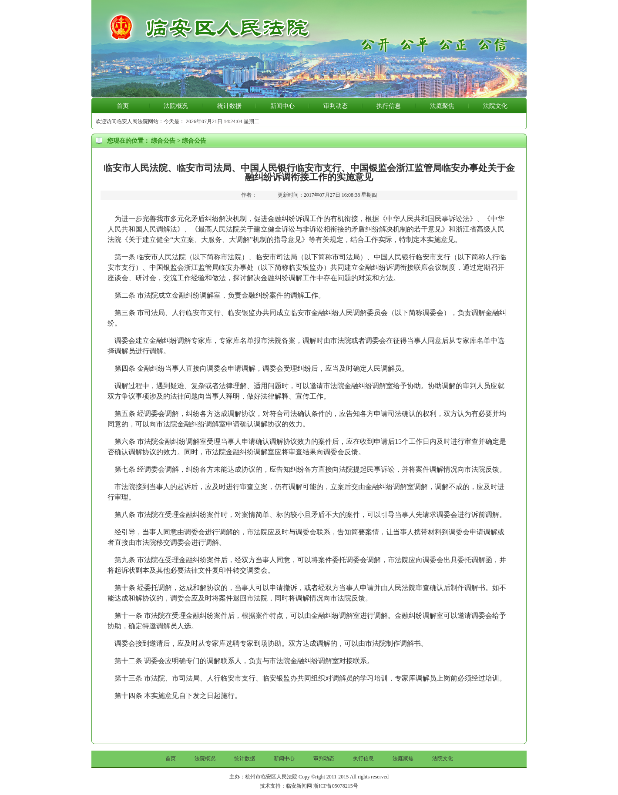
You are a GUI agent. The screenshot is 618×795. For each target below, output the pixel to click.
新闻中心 (282, 106)
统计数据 (229, 106)
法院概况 (176, 106)
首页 (123, 106)
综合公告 (163, 141)
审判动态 (335, 106)
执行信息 (388, 106)
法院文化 (495, 106)
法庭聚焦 (442, 106)
